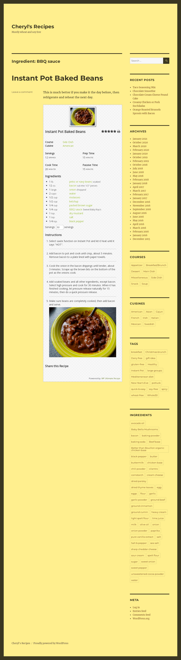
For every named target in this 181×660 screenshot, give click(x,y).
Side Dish (68, 142)
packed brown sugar (80, 205)
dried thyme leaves (142, 487)
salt (71, 217)
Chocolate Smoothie (144, 91)
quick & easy (138, 389)
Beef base (154, 441)
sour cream (137, 555)
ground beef (158, 499)
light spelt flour (140, 518)
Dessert (135, 271)
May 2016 (138, 220)
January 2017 (140, 198)
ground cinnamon (141, 505)
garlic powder (139, 499)
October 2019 (140, 157)
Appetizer (136, 265)
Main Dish (149, 271)
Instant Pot (137, 370)
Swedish (149, 324)
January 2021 (140, 138)
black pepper (76, 221)
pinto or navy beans (80, 181)
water (72, 193)
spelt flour (153, 555)
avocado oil (137, 423)
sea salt (154, 543)
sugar (134, 561)
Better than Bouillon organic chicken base (147, 449)
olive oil (144, 524)
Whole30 (152, 395)
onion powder (139, 530)
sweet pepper (139, 567)
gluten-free (137, 364)
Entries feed (139, 611)
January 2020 (140, 153)
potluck (156, 382)
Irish (145, 317)
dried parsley (138, 481)
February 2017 (141, 194)
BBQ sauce (75, 209)
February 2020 (141, 149)
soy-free (153, 389)
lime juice (158, 518)
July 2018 (138, 168)
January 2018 (140, 183)
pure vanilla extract (142, 536)
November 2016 (141, 205)
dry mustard (76, 213)
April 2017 (138, 187)
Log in (136, 607)
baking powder (151, 435)
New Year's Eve (139, 382)
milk (133, 524)
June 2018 (138, 172)
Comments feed (141, 614)
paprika (155, 530)
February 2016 (141, 231)
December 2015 (141, 239)
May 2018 (138, 175)
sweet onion (148, 561)
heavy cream (158, 512)
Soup (145, 283)
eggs (134, 493)
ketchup (73, 201)
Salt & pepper (139, 543)
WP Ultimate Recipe (110, 378)
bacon (72, 185)
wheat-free (137, 395)
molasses (74, 197)
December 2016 (141, 201)
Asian (149, 311)
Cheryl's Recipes (33, 27)
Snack (134, 283)
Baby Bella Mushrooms (144, 429)
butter (153, 456)
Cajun (159, 311)
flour (143, 493)
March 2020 (139, 146)
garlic (152, 493)
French (135, 317)
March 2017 (139, 190)
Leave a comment (22, 91)
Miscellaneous (139, 277)
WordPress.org (141, 618)
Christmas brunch (155, 352)
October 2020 (140, 142)
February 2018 (141, 179)
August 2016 (140, 213)
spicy (164, 389)
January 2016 (140, 235)
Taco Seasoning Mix (144, 87)
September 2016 (142, 209)
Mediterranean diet (142, 376)
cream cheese (155, 475)
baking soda (138, 441)
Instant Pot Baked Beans (57, 78)
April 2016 (138, 224)
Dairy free (136, 358)
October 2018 (140, 164)
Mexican (136, 324)
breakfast (136, 352)
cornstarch (137, 475)
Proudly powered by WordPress (50, 643)
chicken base (154, 462)
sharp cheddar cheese (144, 549)
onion (72, 189)
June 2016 (138, 216)
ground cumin (139, 512)
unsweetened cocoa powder (147, 574)
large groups (154, 370)
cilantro (153, 468)
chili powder (138, 468)
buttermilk (137, 462)
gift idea (150, 358)
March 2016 (139, 227)
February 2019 (141, 161)
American (68, 145)
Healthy (152, 364)
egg (159, 487)
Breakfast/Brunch (156, 265)
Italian (155, 317)
